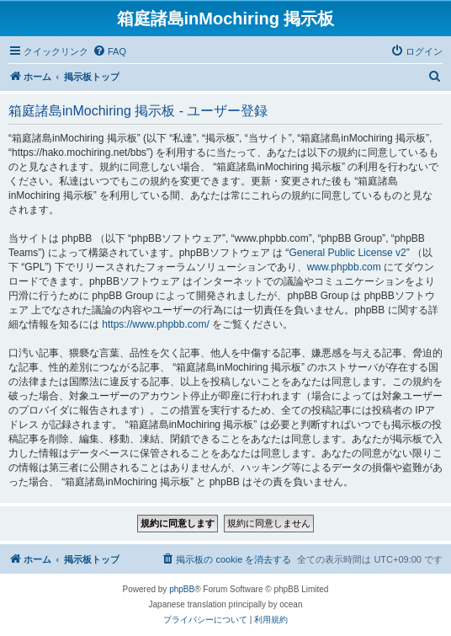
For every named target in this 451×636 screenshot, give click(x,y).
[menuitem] (109, 51)
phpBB (181, 589)
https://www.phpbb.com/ (155, 324)
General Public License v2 (347, 253)
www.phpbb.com (344, 267)
